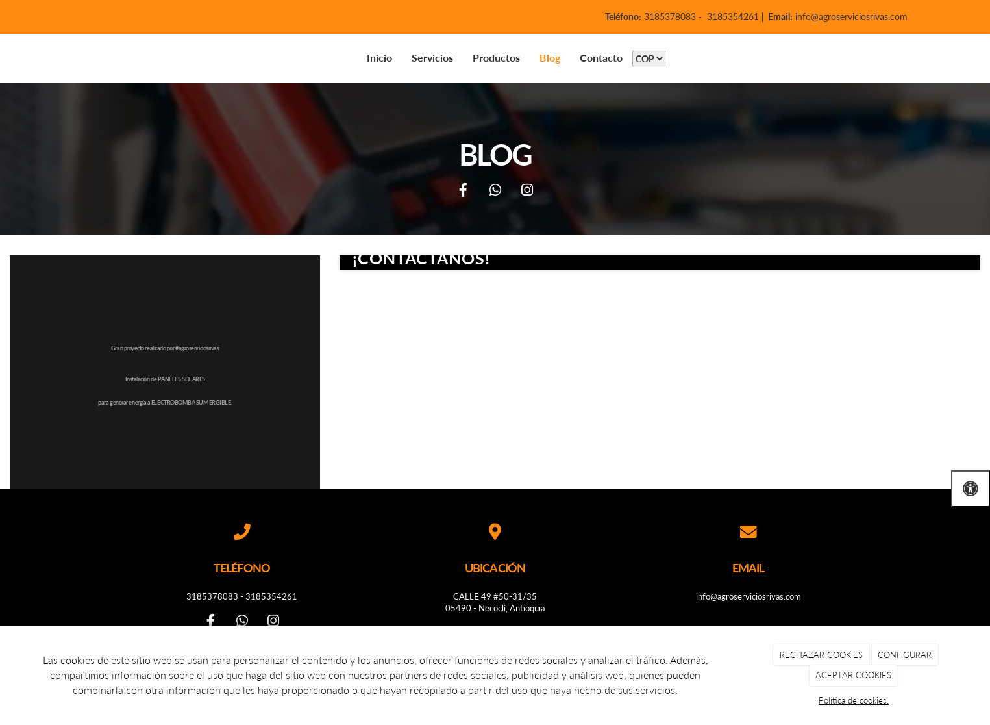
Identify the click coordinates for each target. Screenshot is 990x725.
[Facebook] (462, 191)
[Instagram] (527, 191)
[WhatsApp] (495, 191)
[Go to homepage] (26, 58)
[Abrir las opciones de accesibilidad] (970, 488)
